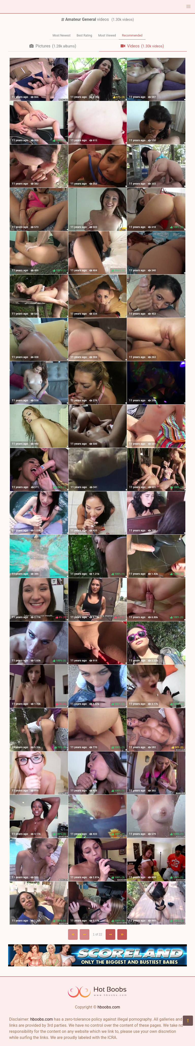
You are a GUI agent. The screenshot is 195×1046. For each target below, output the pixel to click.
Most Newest (62, 35)
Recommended (132, 35)
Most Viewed (107, 35)
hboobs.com (109, 1007)
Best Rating (84, 35)
